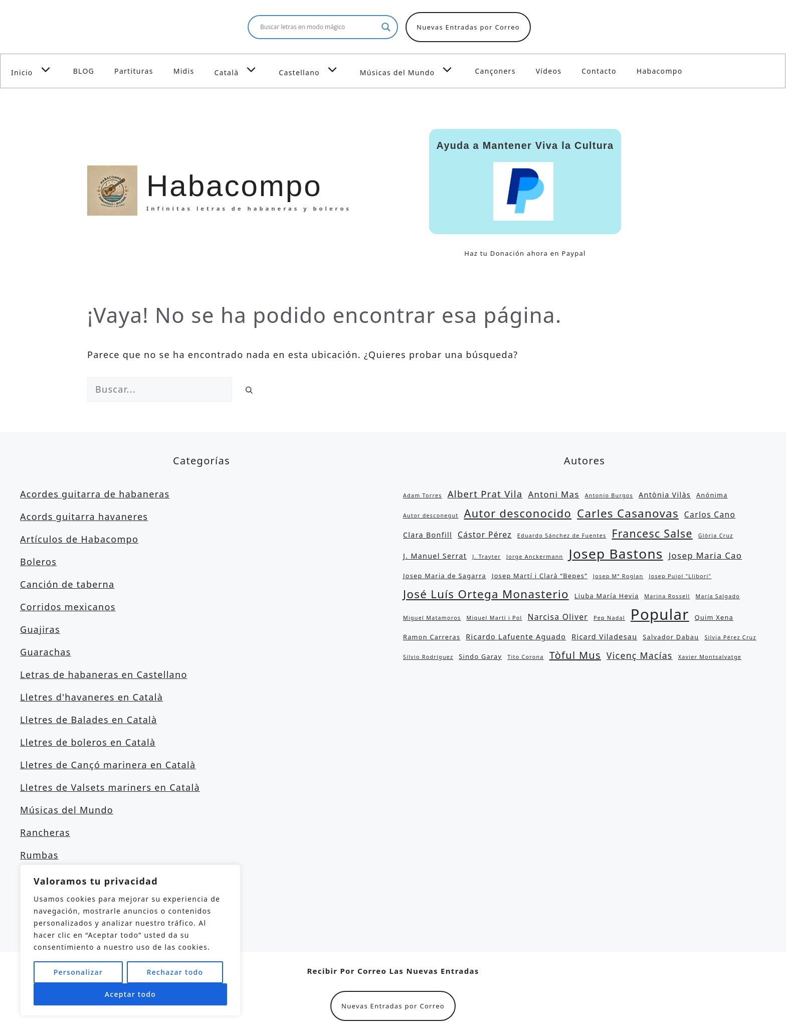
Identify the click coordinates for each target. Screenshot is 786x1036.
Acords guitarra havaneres (84, 516)
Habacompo (660, 71)
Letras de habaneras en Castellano (103, 674)
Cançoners (495, 71)
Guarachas (45, 652)
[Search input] (318, 27)
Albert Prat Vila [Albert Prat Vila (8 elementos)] (485, 493)
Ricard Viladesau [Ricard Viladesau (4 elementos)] (604, 636)
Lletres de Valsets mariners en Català (110, 787)
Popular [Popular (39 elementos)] (660, 614)
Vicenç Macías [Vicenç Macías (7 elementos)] (640, 655)
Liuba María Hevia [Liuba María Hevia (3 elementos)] (606, 595)
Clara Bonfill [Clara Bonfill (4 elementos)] (427, 535)
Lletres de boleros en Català (87, 742)
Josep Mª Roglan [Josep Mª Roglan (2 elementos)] (618, 576)
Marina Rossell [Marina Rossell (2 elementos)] (667, 596)
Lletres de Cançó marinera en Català (107, 765)
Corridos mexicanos (68, 607)
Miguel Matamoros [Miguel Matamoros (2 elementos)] (432, 617)
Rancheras (45, 832)
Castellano (314, 70)
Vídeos (549, 71)
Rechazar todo (174, 972)
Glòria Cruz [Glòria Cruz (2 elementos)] (715, 535)
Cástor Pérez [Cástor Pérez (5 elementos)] (485, 534)
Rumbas (39, 855)
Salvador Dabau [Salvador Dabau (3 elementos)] (671, 636)
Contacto (599, 71)
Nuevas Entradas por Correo (468, 27)
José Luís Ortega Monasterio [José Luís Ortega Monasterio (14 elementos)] (486, 594)
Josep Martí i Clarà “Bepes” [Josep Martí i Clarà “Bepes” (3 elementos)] (539, 575)
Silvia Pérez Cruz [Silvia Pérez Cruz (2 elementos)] (730, 637)
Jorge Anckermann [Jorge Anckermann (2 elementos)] (534, 556)
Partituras (133, 71)
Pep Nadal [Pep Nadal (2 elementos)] (609, 617)
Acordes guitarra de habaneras (94, 494)
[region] (130, 940)
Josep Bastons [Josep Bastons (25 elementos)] (616, 554)
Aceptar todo (130, 994)
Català (241, 70)
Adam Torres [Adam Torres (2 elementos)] (422, 495)
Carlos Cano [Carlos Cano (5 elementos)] (709, 514)
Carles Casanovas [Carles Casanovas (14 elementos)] (628, 513)
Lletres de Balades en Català (88, 720)
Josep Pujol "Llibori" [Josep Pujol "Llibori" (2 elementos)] (680, 576)
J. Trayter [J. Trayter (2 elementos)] (486, 556)
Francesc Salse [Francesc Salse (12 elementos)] (652, 533)
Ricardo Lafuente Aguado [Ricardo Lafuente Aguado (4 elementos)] (516, 636)
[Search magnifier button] (386, 27)
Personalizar (78, 972)
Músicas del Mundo (412, 70)
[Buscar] (249, 390)
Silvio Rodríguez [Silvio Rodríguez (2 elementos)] (428, 656)
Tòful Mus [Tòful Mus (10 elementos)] (575, 655)
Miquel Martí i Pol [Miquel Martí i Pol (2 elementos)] (494, 617)
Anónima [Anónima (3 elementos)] (712, 494)
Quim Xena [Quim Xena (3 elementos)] (714, 617)
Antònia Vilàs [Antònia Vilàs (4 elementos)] (665, 494)
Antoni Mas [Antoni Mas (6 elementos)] (553, 494)
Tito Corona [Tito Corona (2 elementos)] (525, 656)
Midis (183, 71)
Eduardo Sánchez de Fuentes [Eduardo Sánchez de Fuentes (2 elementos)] (562, 535)
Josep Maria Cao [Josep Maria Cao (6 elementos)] (705, 555)
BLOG (83, 71)
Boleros (38, 562)
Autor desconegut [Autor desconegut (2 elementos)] (430, 515)
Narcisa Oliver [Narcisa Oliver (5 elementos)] (558, 616)
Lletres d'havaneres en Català (91, 697)
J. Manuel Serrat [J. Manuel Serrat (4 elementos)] (435, 556)
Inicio (37, 70)
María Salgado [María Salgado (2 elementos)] (717, 596)
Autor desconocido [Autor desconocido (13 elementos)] (517, 513)
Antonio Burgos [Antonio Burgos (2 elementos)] (609, 495)
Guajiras (40, 629)
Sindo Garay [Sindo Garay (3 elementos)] (480, 656)
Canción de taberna (67, 584)
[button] (48, 70)
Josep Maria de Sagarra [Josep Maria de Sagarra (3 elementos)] (444, 575)
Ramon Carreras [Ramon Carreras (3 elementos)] (431, 636)
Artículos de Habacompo (79, 539)
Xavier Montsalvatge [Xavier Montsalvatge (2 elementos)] (709, 656)
